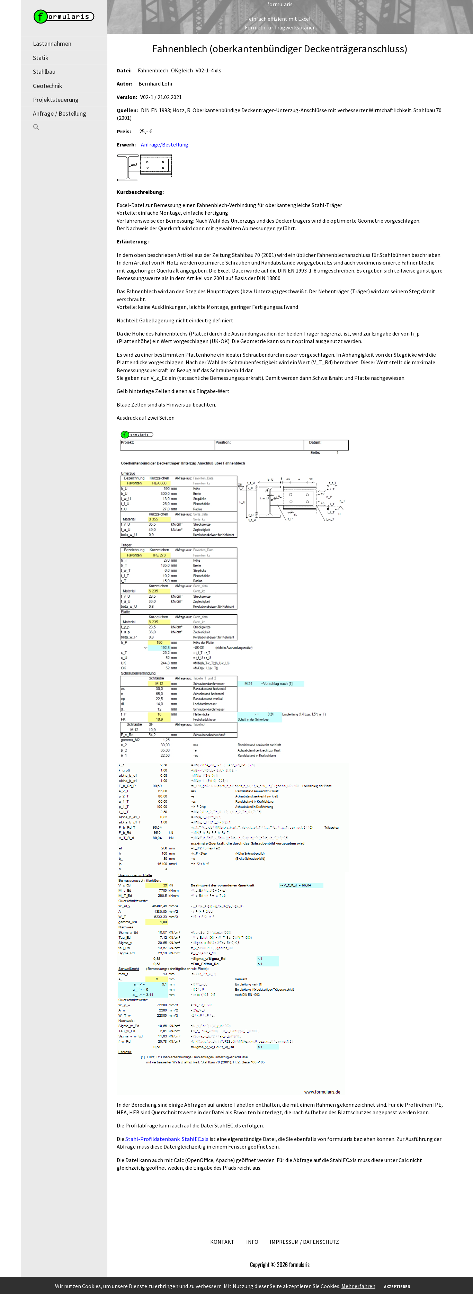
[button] (64, 128)
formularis (280, 4)
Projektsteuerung (56, 100)
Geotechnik (47, 86)
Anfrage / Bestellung (59, 113)
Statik (40, 58)
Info (252, 1241)
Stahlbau (44, 71)
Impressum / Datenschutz (304, 1241)
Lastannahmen (52, 43)
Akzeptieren (397, 1286)
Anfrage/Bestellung (164, 144)
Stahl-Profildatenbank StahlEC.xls (167, 1138)
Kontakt (222, 1241)
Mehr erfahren (358, 1286)
